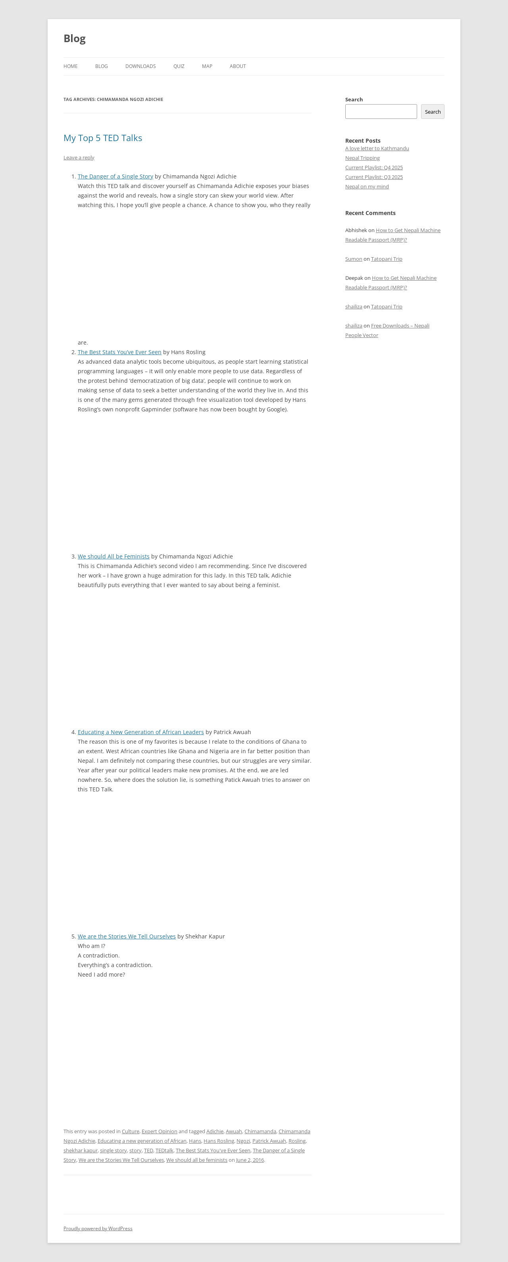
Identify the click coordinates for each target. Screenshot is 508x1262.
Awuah (234, 1131)
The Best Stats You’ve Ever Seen (120, 352)
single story (113, 1150)
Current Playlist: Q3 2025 (374, 176)
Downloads (140, 66)
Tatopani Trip (386, 258)
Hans (195, 1140)
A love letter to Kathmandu (377, 148)
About (238, 66)
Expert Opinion (159, 1131)
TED (148, 1150)
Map (207, 66)
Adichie (214, 1131)
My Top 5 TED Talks (103, 137)
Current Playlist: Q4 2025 (374, 167)
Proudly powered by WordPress (98, 1228)
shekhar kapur (81, 1150)
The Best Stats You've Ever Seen (213, 1150)
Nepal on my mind (367, 186)
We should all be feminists (196, 1159)
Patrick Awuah (269, 1140)
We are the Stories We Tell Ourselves (127, 936)
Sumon (353, 258)
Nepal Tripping (362, 157)
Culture (130, 1131)
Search (354, 99)
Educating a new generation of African (142, 1140)
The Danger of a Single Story (115, 176)
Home (71, 66)
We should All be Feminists (114, 556)
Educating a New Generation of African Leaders (141, 732)
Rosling (297, 1140)
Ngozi (243, 1140)
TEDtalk (164, 1150)
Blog (75, 38)
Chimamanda (260, 1131)
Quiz (179, 66)
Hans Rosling (219, 1140)
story (135, 1150)
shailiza (353, 306)
